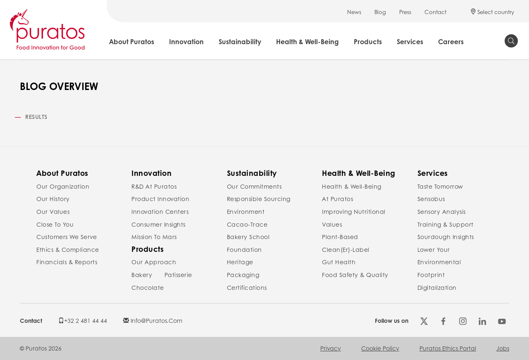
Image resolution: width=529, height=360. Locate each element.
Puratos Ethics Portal (447, 348)
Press (405, 12)
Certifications (247, 287)
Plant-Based (340, 236)
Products (368, 41)
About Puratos (131, 41)
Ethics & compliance (67, 249)
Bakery (141, 274)
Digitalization (437, 287)
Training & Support (445, 224)
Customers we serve (66, 236)
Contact (435, 12)
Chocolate (147, 287)
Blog (380, 12)
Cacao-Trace (247, 224)
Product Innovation (160, 198)
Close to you (55, 224)
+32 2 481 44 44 (82, 320)
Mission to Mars (154, 236)
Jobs (502, 348)
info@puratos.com (152, 320)
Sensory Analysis (441, 211)
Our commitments (254, 186)
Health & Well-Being (307, 41)
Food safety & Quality (355, 274)
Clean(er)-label (345, 249)
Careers (451, 41)
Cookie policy (380, 348)
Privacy (330, 348)
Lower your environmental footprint (439, 262)
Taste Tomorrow (440, 186)
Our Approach (153, 262)
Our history (53, 198)
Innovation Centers (159, 211)
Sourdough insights (445, 236)
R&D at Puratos (153, 186)
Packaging (243, 274)
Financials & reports (66, 262)
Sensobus (431, 198)
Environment (246, 211)
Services (410, 41)
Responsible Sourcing (259, 198)
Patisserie (178, 274)
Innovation (186, 41)
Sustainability (240, 41)
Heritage (240, 262)
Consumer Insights (158, 224)
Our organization (62, 186)
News (354, 12)
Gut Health (338, 262)
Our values (52, 211)
